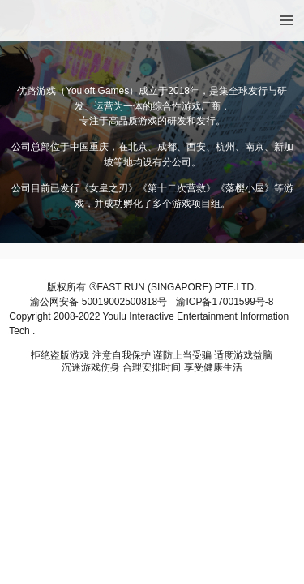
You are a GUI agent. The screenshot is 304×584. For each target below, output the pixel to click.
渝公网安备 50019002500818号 (98, 301)
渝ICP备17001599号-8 (224, 301)
